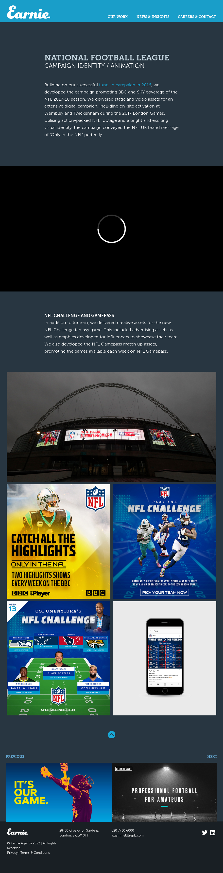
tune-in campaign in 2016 (125, 85)
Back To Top (111, 734)
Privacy (12, 853)
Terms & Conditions (35, 853)
